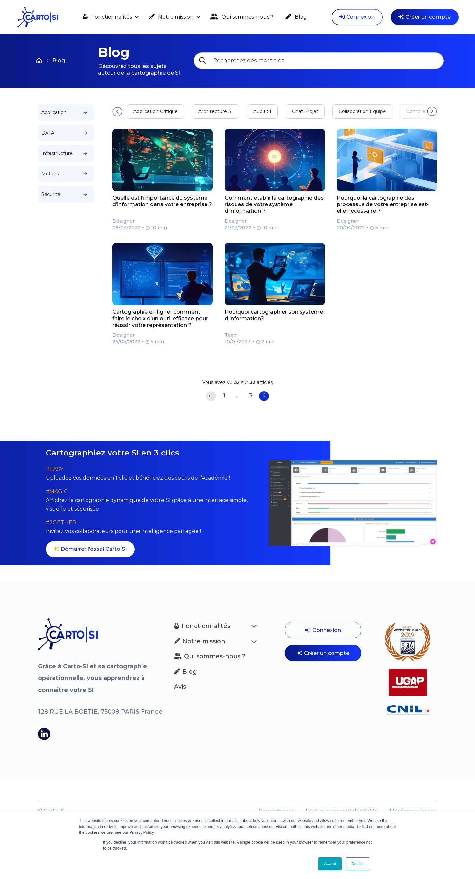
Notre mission (171, 17)
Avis (180, 686)
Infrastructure (64, 153)
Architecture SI (215, 111)
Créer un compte (424, 17)
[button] (117, 111)
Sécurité (64, 194)
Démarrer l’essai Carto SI (90, 549)
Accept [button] (330, 864)
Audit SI (262, 111)
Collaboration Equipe (362, 111)
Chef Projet (305, 111)
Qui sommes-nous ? (241, 17)
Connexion (357, 17)
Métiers (64, 174)
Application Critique (155, 111)
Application (64, 112)
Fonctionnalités (107, 17)
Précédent (211, 396)
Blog (296, 17)
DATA (64, 133)
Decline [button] (357, 864)
